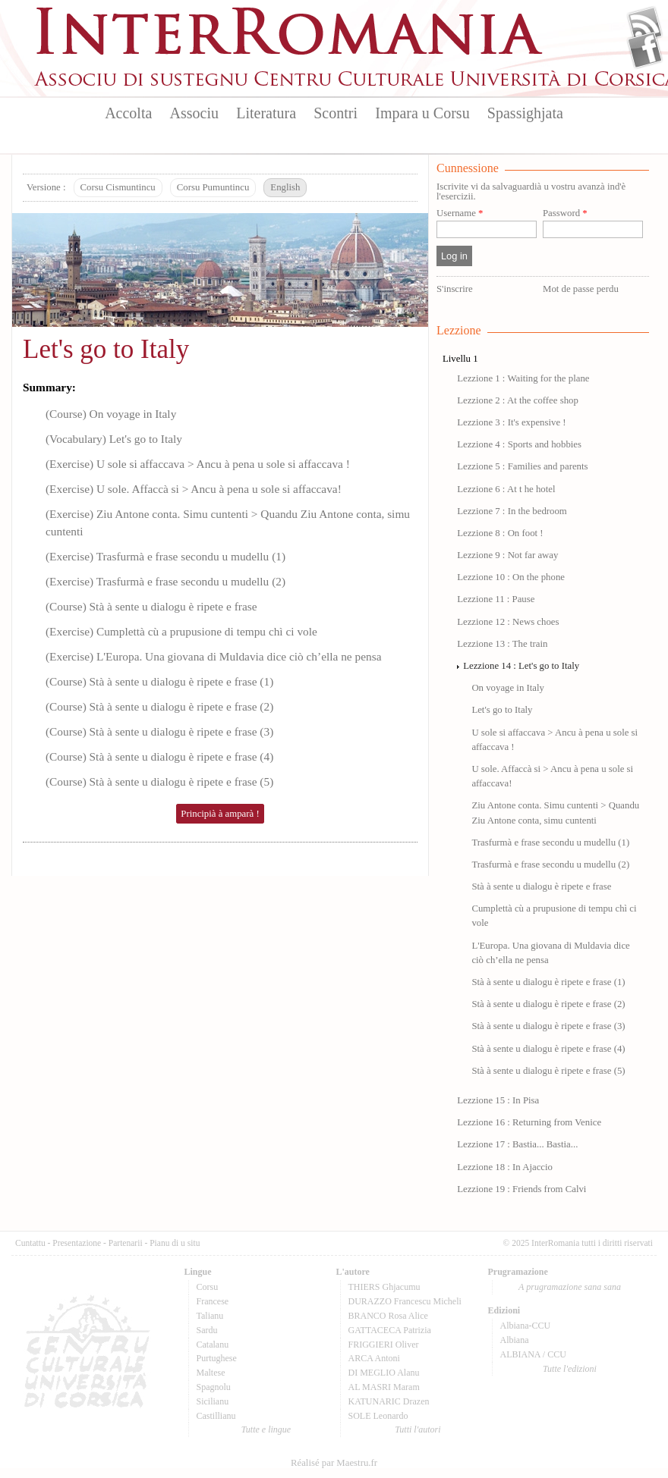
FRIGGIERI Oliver (383, 1344)
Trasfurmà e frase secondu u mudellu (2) (550, 864)
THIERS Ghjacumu (384, 1287)
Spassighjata (525, 113)
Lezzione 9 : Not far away (507, 555)
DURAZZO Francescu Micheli (405, 1301)
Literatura (266, 113)
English (285, 187)
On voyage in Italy (507, 688)
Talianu (210, 1315)
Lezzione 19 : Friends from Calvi (521, 1189)
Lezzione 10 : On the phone (511, 577)
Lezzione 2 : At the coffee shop (517, 400)
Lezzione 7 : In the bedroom (512, 511)
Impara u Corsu (422, 113)
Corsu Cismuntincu (118, 187)
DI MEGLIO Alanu (384, 1372)
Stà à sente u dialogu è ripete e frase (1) (548, 982)
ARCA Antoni (374, 1358)
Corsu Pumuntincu (213, 187)
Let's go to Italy (106, 349)
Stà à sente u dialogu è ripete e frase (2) (548, 1004)
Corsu (208, 1287)
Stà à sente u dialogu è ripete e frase (541, 886)
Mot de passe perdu (581, 289)
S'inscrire (454, 289)
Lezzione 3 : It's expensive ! (511, 422)
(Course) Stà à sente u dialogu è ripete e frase (151, 606)
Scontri (336, 113)
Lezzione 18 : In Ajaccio (505, 1167)
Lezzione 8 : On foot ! (500, 533)
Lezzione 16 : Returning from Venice (529, 1122)
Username (459, 213)
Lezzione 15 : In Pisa (498, 1100)
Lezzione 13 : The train (502, 644)
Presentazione (76, 1242)
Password (565, 213)
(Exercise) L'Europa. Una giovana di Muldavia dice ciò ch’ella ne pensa (213, 656)
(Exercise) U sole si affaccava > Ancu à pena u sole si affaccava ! (198, 463)
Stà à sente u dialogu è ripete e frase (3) (548, 1026)
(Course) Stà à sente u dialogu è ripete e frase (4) (159, 756)
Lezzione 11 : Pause (495, 599)
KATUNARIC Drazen (389, 1401)
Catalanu (213, 1344)
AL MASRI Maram (384, 1387)
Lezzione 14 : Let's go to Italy (521, 666)
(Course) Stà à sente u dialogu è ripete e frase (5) (159, 781)
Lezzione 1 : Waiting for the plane (523, 378)
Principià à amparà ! (220, 813)
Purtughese (217, 1358)
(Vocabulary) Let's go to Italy (114, 438)
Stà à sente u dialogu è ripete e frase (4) (548, 1048)
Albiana (514, 1340)
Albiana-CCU (525, 1325)
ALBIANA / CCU (533, 1354)
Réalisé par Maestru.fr (334, 1463)
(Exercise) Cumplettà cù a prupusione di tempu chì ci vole (181, 631)
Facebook (644, 50)
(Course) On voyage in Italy (111, 413)
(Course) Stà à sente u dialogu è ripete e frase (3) (159, 731)
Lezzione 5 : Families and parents (522, 466)
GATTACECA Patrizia (389, 1330)
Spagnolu (214, 1387)
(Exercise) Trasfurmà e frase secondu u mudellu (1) (165, 556)
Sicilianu (213, 1401)
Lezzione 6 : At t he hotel (506, 489)
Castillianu (216, 1416)
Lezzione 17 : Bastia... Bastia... (517, 1144)
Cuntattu (30, 1242)
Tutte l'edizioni (570, 1368)
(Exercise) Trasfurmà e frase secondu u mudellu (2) (165, 581)
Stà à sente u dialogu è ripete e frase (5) (548, 1070)
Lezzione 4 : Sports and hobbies (519, 444)
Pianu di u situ (175, 1242)
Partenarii (126, 1242)
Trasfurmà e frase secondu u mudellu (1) (550, 842)
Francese (213, 1301)
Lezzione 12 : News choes (508, 622)
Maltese (211, 1372)
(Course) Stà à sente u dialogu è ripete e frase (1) (159, 681)
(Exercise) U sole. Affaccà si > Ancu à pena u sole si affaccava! (194, 488)
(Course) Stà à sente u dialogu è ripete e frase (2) (159, 706)
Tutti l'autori (417, 1429)
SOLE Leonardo (378, 1416)
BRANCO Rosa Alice (388, 1315)
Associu (194, 113)
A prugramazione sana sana (569, 1287)
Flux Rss (644, 25)
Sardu (207, 1330)
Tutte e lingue (266, 1429)
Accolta (128, 113)
